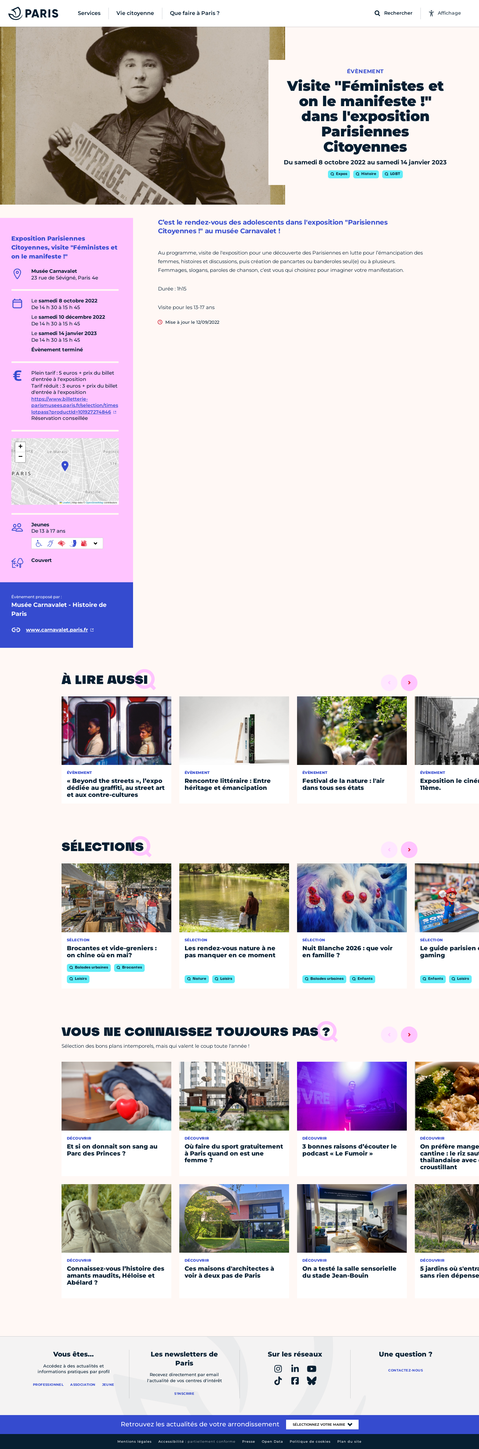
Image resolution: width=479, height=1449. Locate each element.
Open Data (272, 1441)
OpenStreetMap (94, 502)
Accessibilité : (197, 1441)
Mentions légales (134, 1441)
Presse (248, 1441)
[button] (65, 466)
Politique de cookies (310, 1441)
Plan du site (349, 1441)
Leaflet (65, 502)
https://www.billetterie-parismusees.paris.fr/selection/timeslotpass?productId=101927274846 (74, 405)
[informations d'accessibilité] (67, 543)
